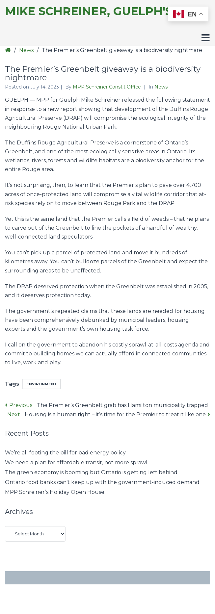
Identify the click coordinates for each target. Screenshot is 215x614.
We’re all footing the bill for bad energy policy (65, 452)
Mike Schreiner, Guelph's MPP (104, 11)
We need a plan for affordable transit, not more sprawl (76, 462)
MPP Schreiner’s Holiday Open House (54, 492)
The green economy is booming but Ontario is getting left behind (91, 472)
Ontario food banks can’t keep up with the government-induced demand (102, 482)
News (26, 50)
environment (41, 384)
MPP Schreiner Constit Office (107, 87)
